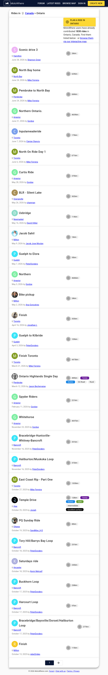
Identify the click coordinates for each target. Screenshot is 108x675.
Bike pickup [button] (36, 294)
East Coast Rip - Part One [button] (36, 479)
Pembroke (18, 97)
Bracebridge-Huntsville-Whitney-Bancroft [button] (36, 438)
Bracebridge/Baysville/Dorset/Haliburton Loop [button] (42, 623)
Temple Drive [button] (36, 500)
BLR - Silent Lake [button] (36, 192)
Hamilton (18, 56)
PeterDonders (32, 264)
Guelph (17, 260)
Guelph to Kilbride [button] (36, 335)
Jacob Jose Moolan (34, 243)
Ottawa (17, 527)
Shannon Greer (34, 60)
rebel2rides (35, 654)
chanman (31, 203)
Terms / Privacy (73, 671)
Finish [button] (36, 315)
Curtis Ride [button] (36, 172)
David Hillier (32, 223)
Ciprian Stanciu (33, 141)
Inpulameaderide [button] (36, 131)
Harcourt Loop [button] (36, 602)
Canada (29, 13)
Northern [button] (36, 274)
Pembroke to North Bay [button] (36, 90)
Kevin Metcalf (36, 571)
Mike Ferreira (33, 80)
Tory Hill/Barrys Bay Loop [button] (36, 541)
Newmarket (19, 219)
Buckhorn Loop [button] (36, 581)
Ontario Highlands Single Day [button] (36, 376)
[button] (13, 3)
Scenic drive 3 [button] (36, 50)
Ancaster (17, 567)
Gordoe (30, 121)
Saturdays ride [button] (36, 561)
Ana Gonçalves (32, 305)
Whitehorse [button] (36, 417)
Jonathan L (32, 325)
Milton (16, 240)
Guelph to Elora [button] (36, 254)
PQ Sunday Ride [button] (36, 520)
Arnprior (17, 117)
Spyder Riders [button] (36, 396)
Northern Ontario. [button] (36, 111)
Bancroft (17, 445)
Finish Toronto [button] (36, 356)
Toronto (17, 138)
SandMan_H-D (36, 530)
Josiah (33, 510)
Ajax (15, 506)
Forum (51, 671)
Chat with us (61, 671)
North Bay (18, 76)
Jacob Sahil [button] (36, 233)
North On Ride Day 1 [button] (36, 152)
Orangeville (18, 199)
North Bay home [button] (36, 70)
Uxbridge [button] (36, 213)
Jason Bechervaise (37, 386)
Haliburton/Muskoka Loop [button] (36, 459)
